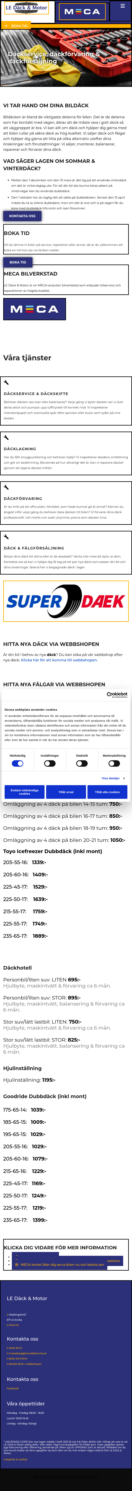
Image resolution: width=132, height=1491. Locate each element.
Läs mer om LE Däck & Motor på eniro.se (66, 1477)
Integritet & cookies (15, 1459)
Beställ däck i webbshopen (24, 1363)
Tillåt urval (66, 792)
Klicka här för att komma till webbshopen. (59, 660)
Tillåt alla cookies (107, 792)
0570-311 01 (15, 1348)
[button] (16, 26)
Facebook (13, 1388)
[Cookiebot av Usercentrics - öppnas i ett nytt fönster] (109, 695)
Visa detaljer (111, 778)
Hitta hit (13, 1325)
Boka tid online (17, 1358)
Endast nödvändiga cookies (24, 792)
